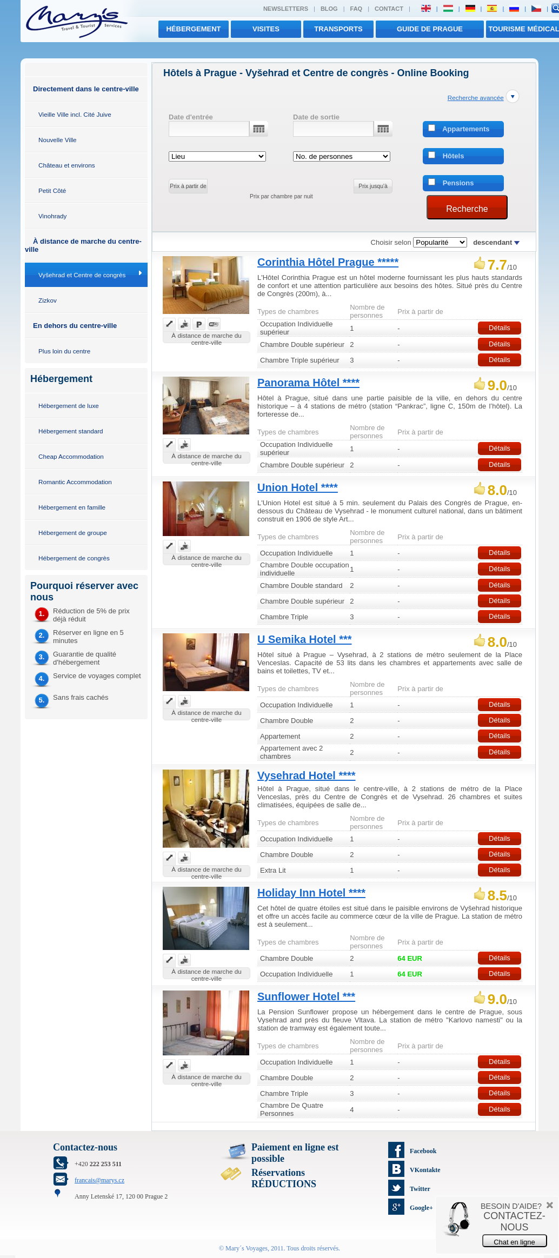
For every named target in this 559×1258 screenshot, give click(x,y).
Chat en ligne (514, 1242)
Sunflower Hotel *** (306, 996)
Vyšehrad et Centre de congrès (81, 274)
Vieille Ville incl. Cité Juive (74, 114)
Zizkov (47, 300)
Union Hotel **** (297, 487)
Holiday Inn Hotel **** (311, 893)
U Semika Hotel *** (304, 639)
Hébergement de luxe (68, 405)
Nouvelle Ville (57, 139)
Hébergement (193, 29)
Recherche (467, 208)
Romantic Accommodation (75, 481)
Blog (329, 8)
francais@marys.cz (99, 1180)
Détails (499, 328)
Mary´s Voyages (246, 1248)
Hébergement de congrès (74, 557)
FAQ (356, 8)
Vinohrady (52, 215)
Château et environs (66, 165)
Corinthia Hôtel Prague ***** (327, 262)
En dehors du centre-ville (75, 326)
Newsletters (285, 8)
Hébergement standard (70, 430)
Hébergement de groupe (72, 532)
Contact (389, 8)
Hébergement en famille (71, 507)
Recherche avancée (476, 97)
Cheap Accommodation (71, 456)
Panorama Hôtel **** (308, 383)
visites (266, 29)
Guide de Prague (430, 29)
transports (338, 29)
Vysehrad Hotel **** (306, 775)
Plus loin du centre (64, 350)
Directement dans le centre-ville (86, 89)
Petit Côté (52, 190)
